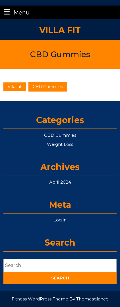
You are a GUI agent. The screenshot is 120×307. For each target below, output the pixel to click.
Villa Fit (60, 27)
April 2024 (60, 182)
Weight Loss (60, 144)
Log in (60, 220)
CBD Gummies (60, 135)
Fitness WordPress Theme (40, 299)
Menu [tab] (16, 12)
